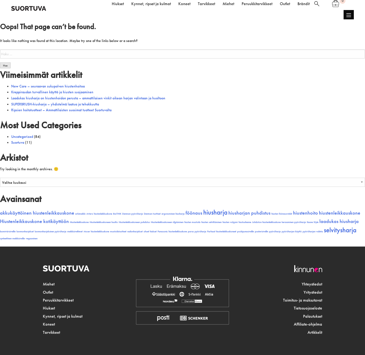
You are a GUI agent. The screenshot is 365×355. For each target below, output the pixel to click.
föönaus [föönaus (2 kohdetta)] (194, 213)
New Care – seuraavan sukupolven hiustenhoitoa (48, 86)
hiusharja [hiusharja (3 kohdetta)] (215, 212)
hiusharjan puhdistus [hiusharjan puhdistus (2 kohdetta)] (249, 213)
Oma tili (325, 3)
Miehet (48, 284)
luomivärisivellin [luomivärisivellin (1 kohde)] (8, 231)
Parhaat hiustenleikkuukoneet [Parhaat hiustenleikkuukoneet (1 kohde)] (221, 231)
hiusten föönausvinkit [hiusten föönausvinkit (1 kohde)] (281, 213)
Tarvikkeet (51, 332)
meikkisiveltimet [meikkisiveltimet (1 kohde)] (75, 231)
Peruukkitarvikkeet (58, 300)
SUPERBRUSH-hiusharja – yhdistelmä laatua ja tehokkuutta (55, 104)
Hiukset (49, 308)
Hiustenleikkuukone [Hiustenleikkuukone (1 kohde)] (79, 222)
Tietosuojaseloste (308, 308)
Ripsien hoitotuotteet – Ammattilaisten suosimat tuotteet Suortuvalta (61, 110)
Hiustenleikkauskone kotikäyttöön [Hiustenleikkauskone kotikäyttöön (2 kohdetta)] (34, 221)
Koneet (49, 324)
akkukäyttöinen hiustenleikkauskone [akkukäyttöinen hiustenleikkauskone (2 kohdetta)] (37, 213)
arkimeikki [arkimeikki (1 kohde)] (80, 213)
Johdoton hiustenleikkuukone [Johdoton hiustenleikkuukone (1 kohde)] (266, 222)
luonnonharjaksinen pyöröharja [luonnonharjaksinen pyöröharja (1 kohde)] (50, 231)
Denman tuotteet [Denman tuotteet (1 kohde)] (152, 213)
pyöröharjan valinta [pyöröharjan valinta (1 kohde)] (313, 231)
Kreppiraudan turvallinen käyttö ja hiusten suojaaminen (52, 92)
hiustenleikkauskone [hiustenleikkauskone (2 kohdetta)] (339, 213)
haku (316, 3)
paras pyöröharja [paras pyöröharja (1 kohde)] (197, 231)
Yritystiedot (313, 292)
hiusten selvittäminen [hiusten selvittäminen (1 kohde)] (211, 222)
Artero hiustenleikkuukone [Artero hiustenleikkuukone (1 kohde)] (99, 213)
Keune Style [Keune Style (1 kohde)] (312, 222)
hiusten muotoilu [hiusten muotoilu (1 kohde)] (192, 222)
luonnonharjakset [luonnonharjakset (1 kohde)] (25, 231)
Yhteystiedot (312, 284)
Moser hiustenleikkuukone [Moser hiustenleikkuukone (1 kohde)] (96, 231)
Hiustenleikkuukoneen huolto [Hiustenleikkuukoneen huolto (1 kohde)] (104, 222)
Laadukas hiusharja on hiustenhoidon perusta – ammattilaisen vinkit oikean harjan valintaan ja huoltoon (88, 98)
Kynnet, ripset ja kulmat (62, 316)
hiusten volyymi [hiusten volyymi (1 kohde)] (230, 222)
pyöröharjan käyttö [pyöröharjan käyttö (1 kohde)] (292, 231)
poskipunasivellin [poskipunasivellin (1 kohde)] (245, 231)
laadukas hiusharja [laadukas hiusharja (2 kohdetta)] (339, 221)
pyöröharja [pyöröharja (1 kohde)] (275, 231)
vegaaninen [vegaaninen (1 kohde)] (31, 238)
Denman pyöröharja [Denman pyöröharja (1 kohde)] (132, 213)
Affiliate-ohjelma (308, 324)
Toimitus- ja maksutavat (302, 300)
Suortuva (17, 142)
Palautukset (312, 316)
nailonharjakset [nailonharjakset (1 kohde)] (135, 231)
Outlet (48, 292)
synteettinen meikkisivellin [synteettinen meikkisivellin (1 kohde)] (12, 238)
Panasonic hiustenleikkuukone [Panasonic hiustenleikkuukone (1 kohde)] (172, 231)
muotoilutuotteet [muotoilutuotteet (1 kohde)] (118, 231)
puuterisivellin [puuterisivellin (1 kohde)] (261, 231)
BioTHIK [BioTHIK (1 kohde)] (117, 213)
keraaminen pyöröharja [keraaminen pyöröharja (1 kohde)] (294, 222)
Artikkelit (315, 332)
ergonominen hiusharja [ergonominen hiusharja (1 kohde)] (173, 213)
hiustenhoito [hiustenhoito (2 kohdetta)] (305, 213)
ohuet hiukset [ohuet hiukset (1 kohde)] (150, 231)
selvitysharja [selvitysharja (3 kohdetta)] (340, 230)
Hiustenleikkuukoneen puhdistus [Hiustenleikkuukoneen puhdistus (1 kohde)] (134, 222)
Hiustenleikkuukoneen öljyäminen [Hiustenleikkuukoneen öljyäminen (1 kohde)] (167, 222)
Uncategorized (22, 136)
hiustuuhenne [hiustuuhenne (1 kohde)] (245, 222)
